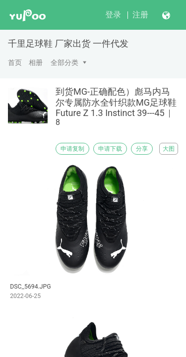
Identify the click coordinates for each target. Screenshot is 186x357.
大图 (169, 148)
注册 (140, 14)
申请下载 (110, 148)
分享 (142, 148)
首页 (15, 62)
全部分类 (64, 62)
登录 (113, 14)
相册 (36, 62)
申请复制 (72, 148)
